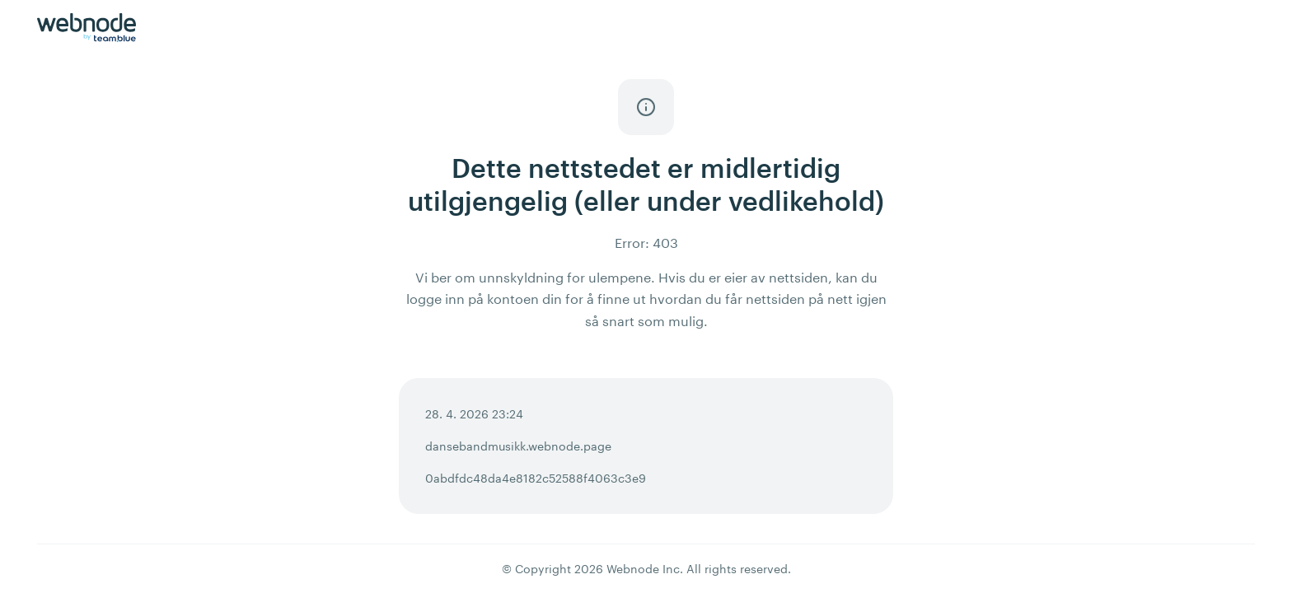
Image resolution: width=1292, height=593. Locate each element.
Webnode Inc (643, 569)
